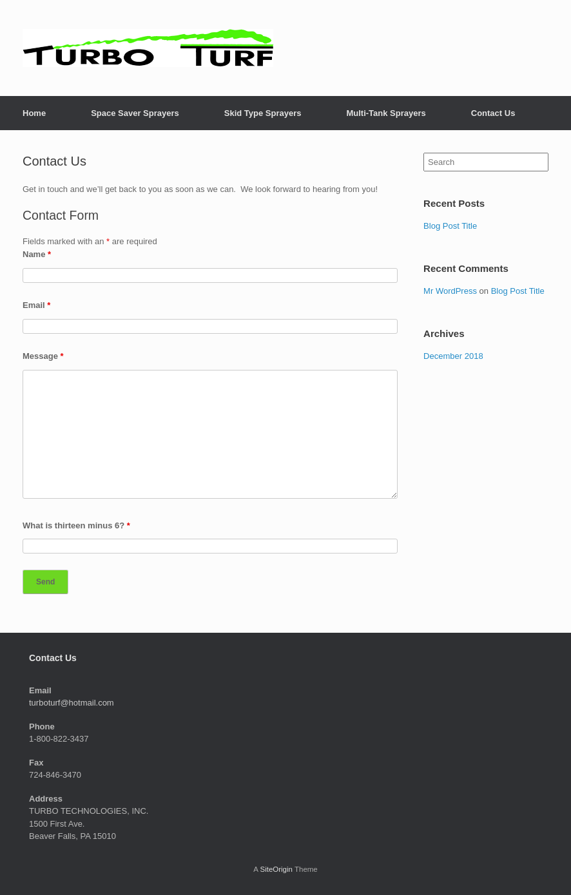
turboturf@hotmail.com (71, 702)
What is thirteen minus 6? (76, 525)
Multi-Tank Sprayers (385, 113)
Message (43, 356)
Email (36, 305)
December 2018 (453, 356)
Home (34, 113)
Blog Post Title (450, 226)
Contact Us (493, 113)
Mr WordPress (450, 291)
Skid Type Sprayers (263, 113)
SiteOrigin (276, 869)
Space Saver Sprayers (135, 113)
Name (37, 254)
